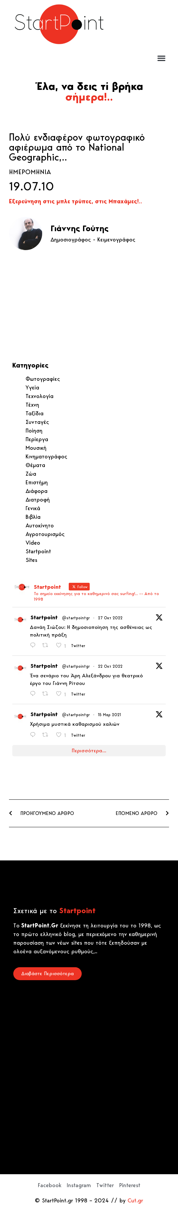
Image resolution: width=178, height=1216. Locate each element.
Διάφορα (36, 491)
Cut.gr (135, 1200)
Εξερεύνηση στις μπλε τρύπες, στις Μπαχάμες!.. (75, 201)
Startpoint (38, 551)
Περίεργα (37, 439)
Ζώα (31, 473)
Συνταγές (37, 422)
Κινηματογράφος (46, 456)
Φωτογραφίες (43, 378)
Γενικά (33, 508)
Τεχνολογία (39, 396)
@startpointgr (76, 617)
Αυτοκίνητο (40, 525)
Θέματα (35, 465)
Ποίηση (34, 430)
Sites (31, 560)
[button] (161, 57)
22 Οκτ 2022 (110, 666)
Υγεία (32, 387)
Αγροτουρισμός (45, 534)
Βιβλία (33, 516)
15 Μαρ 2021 (109, 714)
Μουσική (36, 447)
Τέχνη (32, 404)
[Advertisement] (144, 27)
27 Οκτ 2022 (110, 617)
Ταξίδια (35, 413)
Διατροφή (38, 499)
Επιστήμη (37, 482)
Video (33, 542)
